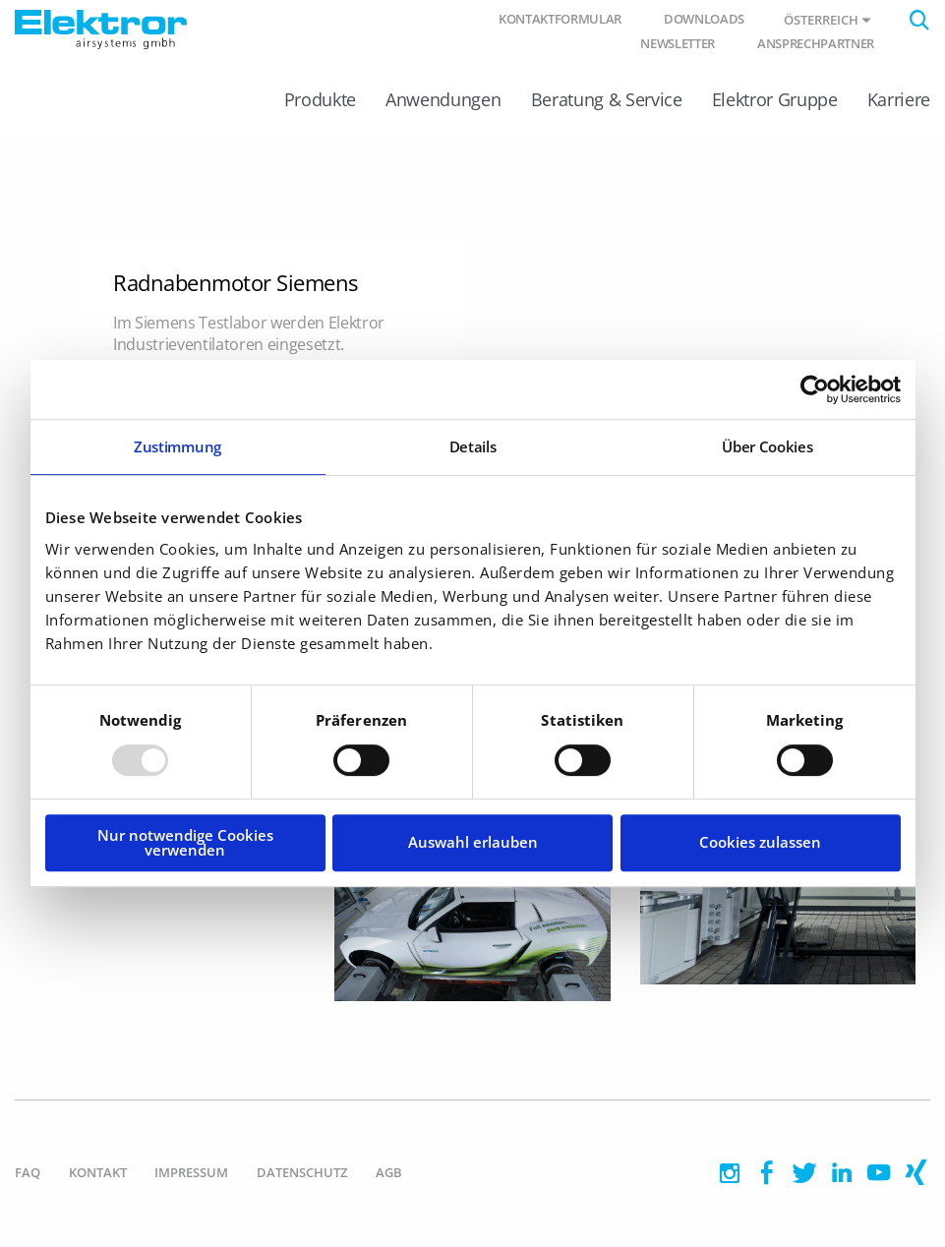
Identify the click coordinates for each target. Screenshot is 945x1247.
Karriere (898, 99)
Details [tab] (473, 446)
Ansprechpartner (815, 43)
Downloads (704, 19)
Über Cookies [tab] (767, 446)
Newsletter (677, 43)
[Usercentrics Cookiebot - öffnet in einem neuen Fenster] (815, 389)
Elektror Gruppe (775, 99)
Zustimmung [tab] (177, 446)
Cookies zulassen (760, 842)
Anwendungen (443, 99)
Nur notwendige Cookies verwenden (185, 842)
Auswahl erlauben (473, 842)
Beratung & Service (606, 99)
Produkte (320, 99)
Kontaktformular (560, 19)
